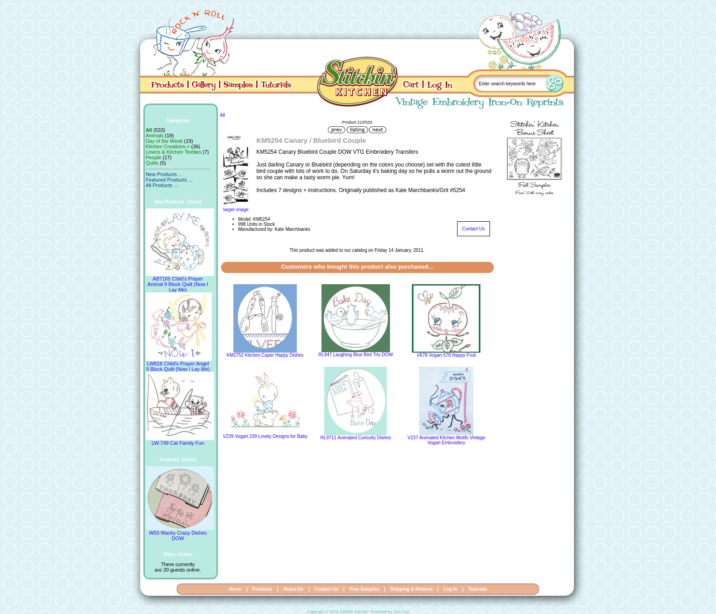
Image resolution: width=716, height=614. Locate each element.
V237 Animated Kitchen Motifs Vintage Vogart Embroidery (446, 440)
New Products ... (164, 174)
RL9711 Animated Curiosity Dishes (356, 437)
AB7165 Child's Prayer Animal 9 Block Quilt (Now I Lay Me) (180, 281)
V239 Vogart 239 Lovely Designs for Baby (265, 436)
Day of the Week (164, 141)
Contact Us (473, 228)
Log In (450, 589)
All (222, 115)
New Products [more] (177, 201)
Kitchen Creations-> (168, 146)
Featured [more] (178, 459)
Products (262, 589)
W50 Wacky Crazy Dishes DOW (180, 533)
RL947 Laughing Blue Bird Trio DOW (355, 354)
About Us (293, 589)
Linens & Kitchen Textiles (173, 152)
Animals (154, 135)
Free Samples (364, 589)
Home (235, 589)
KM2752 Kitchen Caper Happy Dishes (264, 355)
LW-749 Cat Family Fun (180, 441)
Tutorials (477, 589)
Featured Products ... (169, 179)
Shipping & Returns (411, 589)
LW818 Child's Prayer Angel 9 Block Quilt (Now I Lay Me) (179, 364)
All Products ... (162, 185)
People (153, 157)
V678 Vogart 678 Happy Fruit (446, 355)
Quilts (152, 163)
